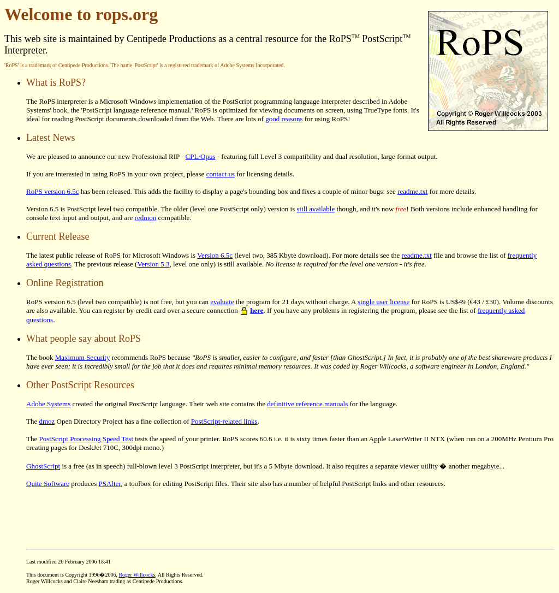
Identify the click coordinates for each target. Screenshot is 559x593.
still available (316, 209)
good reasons (283, 119)
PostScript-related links (224, 421)
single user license (383, 302)
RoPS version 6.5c (52, 191)
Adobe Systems (48, 404)
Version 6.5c (215, 255)
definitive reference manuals (307, 404)
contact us (220, 174)
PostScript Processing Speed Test (86, 439)
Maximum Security (82, 357)
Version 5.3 (153, 264)
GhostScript (43, 466)
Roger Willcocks (136, 575)
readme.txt (412, 191)
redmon (146, 218)
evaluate (222, 302)
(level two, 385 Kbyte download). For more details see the (317, 255)
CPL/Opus (201, 156)
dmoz (47, 421)
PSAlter (110, 483)
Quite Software (47, 483)
